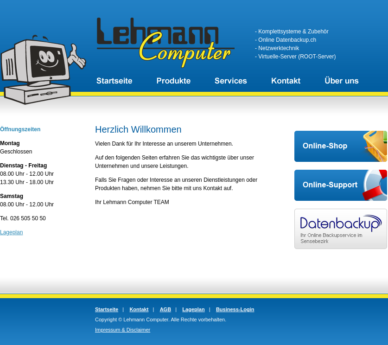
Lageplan (11, 232)
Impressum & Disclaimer (122, 329)
